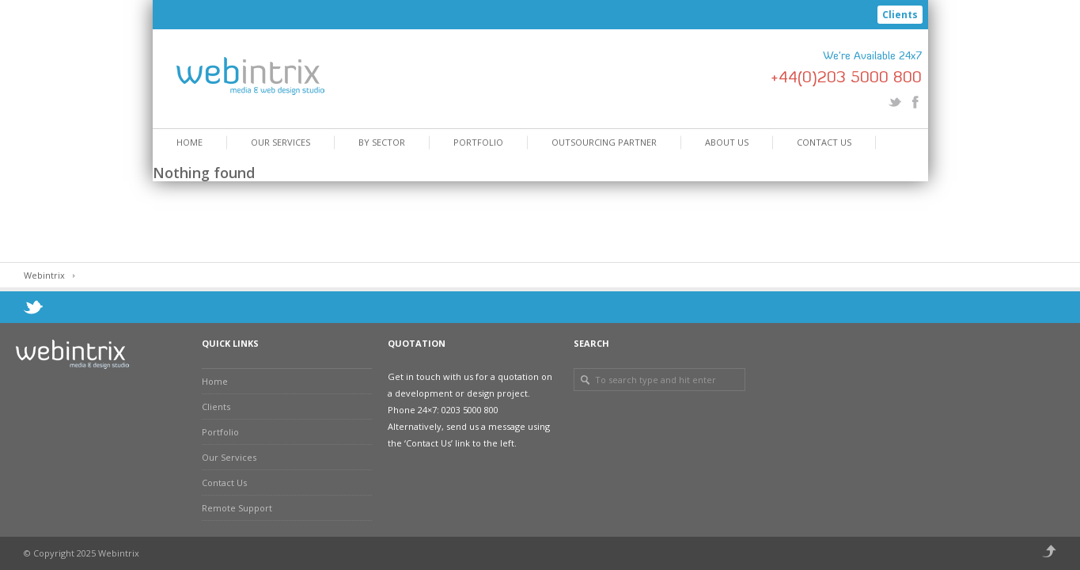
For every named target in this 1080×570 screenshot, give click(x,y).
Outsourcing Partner (604, 142)
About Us (726, 142)
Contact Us (824, 142)
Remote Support (237, 508)
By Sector (381, 142)
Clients (900, 14)
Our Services (280, 142)
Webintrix (44, 275)
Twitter (895, 102)
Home (189, 142)
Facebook (915, 102)
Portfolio (478, 142)
